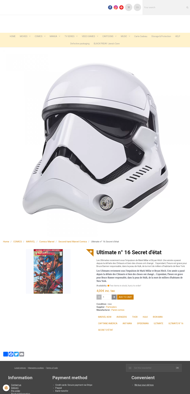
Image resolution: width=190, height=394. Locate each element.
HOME (11, 36)
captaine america (107, 324)
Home (6, 242)
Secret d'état (105, 330)
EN (137, 7)
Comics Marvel (46, 242)
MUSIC (124, 36)
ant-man (127, 324)
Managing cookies (36, 368)
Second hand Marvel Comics (72, 242)
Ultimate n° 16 (175, 324)
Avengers (122, 317)
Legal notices (20, 368)
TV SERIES (69, 36)
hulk (145, 317)
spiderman (143, 324)
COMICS (38, 36)
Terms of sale (52, 368)
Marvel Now (104, 317)
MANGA (53, 36)
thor (135, 317)
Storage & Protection (162, 36)
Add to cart (125, 297)
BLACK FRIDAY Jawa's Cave (107, 44)
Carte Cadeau (141, 36)
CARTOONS (108, 36)
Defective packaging (80, 44)
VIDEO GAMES (89, 36)
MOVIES (23, 36)
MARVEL (30, 242)
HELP (178, 36)
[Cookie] (6, 388)
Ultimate (158, 324)
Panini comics (117, 310)
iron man (158, 317)
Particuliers (111, 307)
